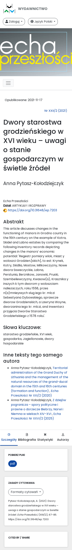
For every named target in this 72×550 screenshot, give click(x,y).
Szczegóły (9, 437)
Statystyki (45, 437)
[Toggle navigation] (8, 83)
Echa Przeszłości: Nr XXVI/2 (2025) (36, 416)
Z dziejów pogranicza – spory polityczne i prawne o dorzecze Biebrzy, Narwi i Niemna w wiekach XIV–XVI (38, 407)
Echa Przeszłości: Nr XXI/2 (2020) (34, 393)
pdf (12, 463)
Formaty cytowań (25, 492)
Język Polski (42, 21)
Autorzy (63, 437)
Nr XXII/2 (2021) (55, 111)
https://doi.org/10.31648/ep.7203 (30, 210)
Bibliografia (27, 437)
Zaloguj (12, 21)
